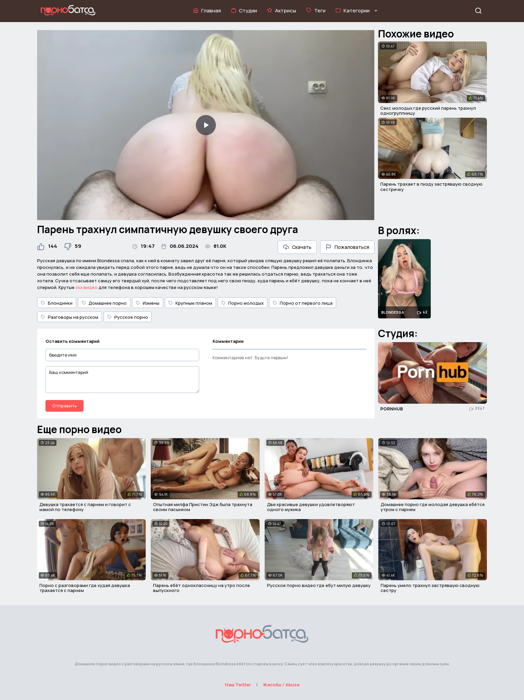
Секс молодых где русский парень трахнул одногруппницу (428, 110)
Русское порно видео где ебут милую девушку (319, 585)
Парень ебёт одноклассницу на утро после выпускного (201, 588)
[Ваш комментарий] (122, 379)
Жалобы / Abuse (281, 685)
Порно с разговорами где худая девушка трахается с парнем (84, 588)
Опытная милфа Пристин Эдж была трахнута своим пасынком (202, 507)
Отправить (64, 406)
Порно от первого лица (303, 303)
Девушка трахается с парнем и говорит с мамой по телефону (85, 507)
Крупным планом (190, 303)
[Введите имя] (122, 355)
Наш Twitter (238, 685)
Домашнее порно (104, 303)
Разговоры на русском (69, 317)
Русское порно (127, 317)
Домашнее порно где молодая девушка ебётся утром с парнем (433, 507)
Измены (147, 303)
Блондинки (57, 303)
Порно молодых (242, 303)
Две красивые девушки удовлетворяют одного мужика (311, 507)
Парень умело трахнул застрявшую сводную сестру (430, 588)
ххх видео (87, 287)
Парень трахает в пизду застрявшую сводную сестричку (431, 186)
